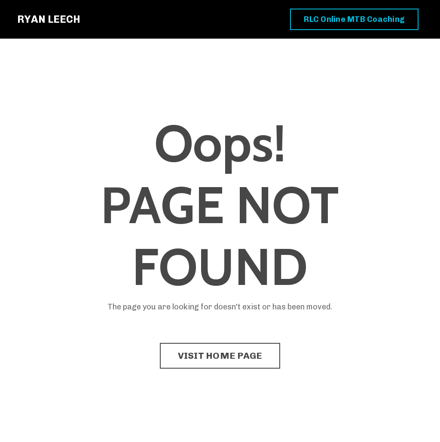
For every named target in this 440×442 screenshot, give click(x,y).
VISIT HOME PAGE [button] (220, 355)
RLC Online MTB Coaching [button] (354, 19)
